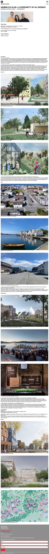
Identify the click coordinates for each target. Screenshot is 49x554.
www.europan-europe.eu (5, 531)
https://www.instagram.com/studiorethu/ (20, 28)
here (15, 30)
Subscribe (3, 549)
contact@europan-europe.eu (6, 530)
